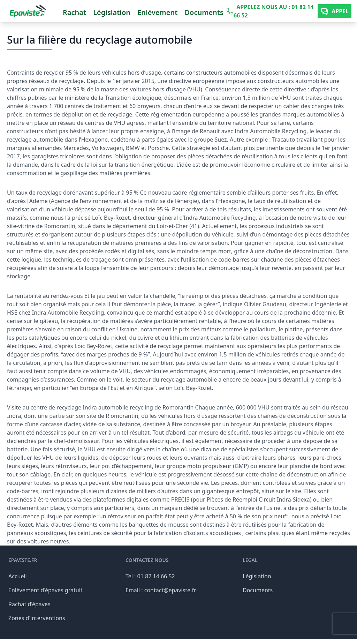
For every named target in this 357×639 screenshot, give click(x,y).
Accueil (17, 576)
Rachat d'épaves (29, 604)
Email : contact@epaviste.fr (161, 590)
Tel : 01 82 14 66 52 (150, 576)
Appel (334, 11)
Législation (111, 12)
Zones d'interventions (36, 618)
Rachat (74, 12)
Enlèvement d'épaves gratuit (45, 590)
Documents (203, 12)
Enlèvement (157, 12)
